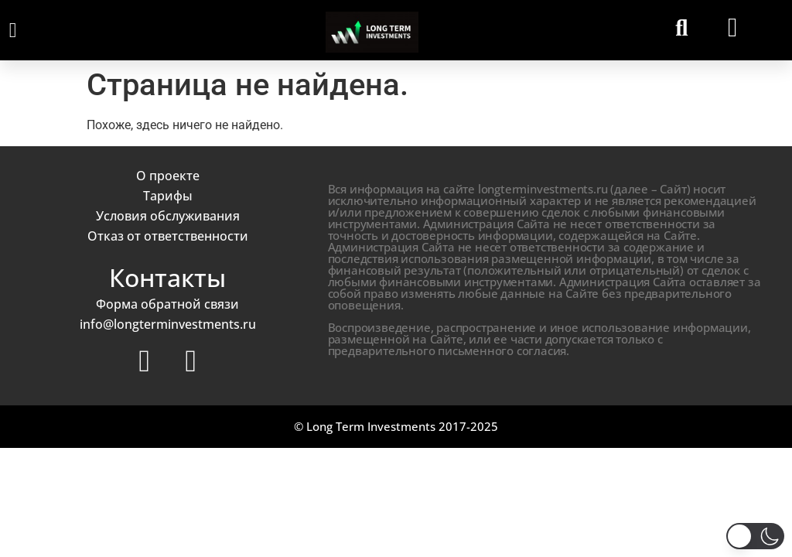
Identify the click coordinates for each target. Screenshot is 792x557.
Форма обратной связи (167, 304)
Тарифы (168, 195)
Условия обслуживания (168, 215)
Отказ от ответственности (167, 235)
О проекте (168, 175)
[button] (13, 30)
